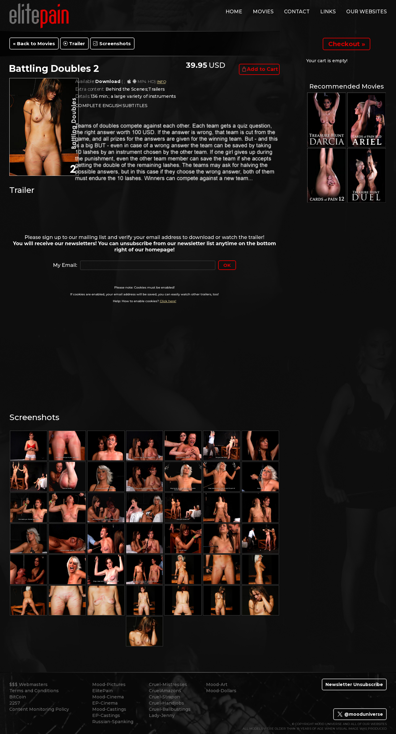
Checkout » (346, 44)
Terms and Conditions (34, 690)
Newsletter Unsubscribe (354, 684)
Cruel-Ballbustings (170, 709)
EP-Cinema (105, 703)
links (328, 12)
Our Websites (366, 12)
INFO (161, 82)
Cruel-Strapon (164, 697)
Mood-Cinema (108, 697)
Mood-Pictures (109, 684)
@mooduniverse (360, 714)
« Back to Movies (34, 43)
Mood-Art (216, 684)
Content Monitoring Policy (39, 709)
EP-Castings (106, 715)
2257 (14, 703)
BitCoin (17, 697)
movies (263, 12)
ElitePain (102, 690)
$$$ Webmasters (28, 684)
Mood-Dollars (221, 690)
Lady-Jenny (162, 715)
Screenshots (115, 43)
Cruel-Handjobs (166, 703)
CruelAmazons (165, 690)
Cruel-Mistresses (168, 684)
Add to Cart (262, 69)
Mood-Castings (109, 709)
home (234, 12)
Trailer (77, 43)
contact (297, 12)
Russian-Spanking (112, 721)
